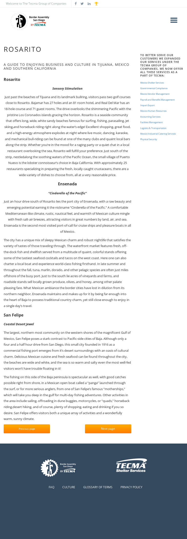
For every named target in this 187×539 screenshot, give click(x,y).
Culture (68, 487)
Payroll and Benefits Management (157, 99)
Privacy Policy (131, 487)
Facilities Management (151, 122)
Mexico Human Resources (153, 110)
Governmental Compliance (154, 88)
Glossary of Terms (97, 487)
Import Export (147, 105)
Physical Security (148, 139)
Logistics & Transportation (153, 128)
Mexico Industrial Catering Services (158, 133)
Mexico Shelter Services (152, 82)
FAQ (51, 487)
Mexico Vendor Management (154, 93)
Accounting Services (150, 116)
